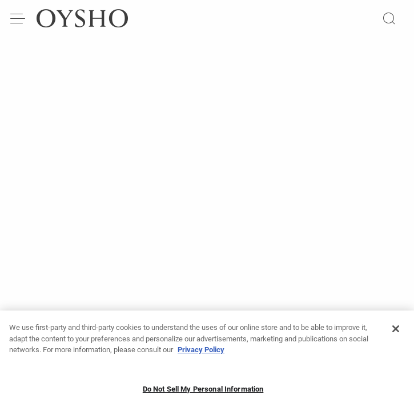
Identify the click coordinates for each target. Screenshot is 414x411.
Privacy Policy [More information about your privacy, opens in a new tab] (201, 352)
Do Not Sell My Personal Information (203, 392)
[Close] (395, 331)
